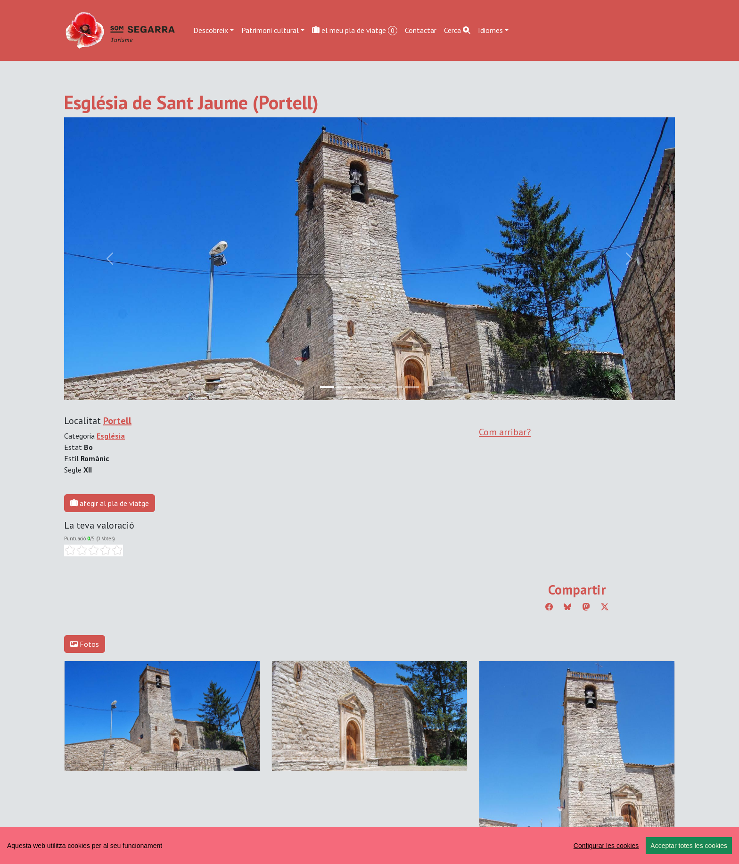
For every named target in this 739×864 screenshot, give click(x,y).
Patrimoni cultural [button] (270, 30)
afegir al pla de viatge (109, 503)
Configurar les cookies (606, 845)
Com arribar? (505, 432)
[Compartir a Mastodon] (586, 606)
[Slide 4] (395, 387)
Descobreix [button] (210, 30)
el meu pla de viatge (354, 30)
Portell (117, 421)
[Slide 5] (412, 387)
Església (111, 435)
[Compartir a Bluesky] (567, 606)
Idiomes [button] (490, 30)
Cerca (457, 30)
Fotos (84, 644)
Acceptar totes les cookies (688, 845)
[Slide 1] (344, 387)
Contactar (420, 30)
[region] (369, 845)
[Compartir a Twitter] (604, 606)
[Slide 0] (327, 387)
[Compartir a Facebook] (549, 606)
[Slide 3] (378, 387)
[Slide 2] (361, 387)
